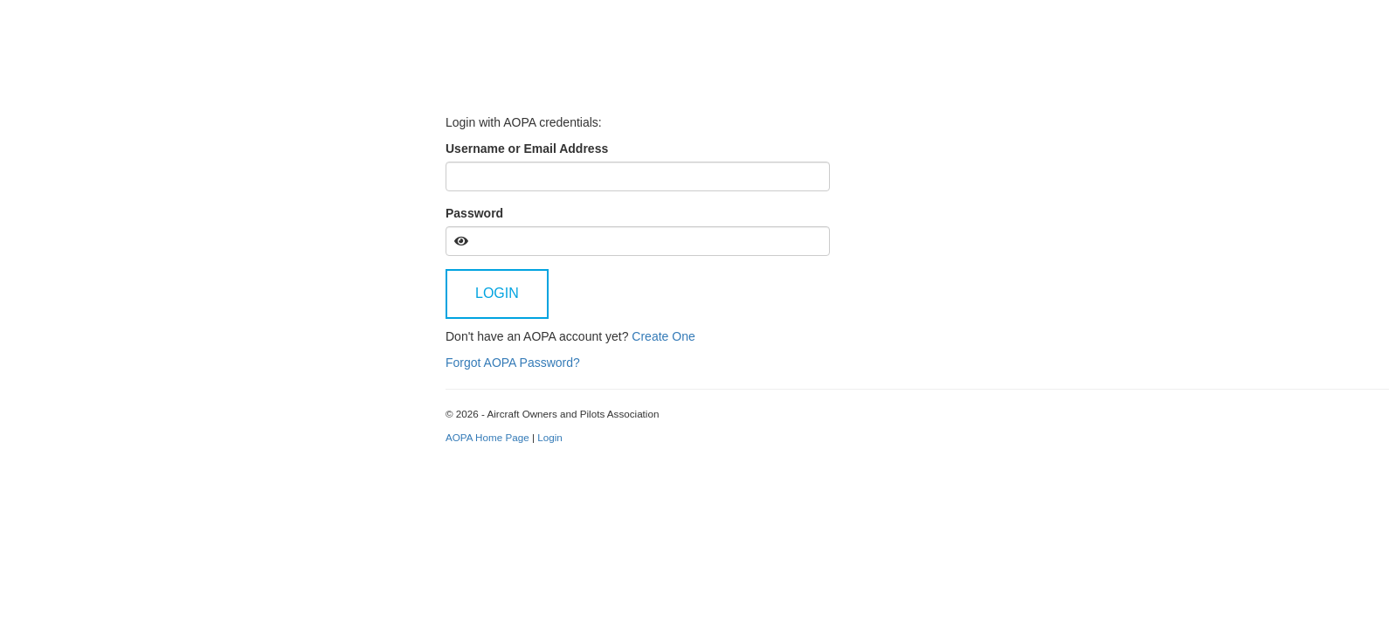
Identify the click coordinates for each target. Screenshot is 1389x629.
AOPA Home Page (487, 437)
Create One (663, 336)
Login (497, 293)
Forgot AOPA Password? (513, 363)
